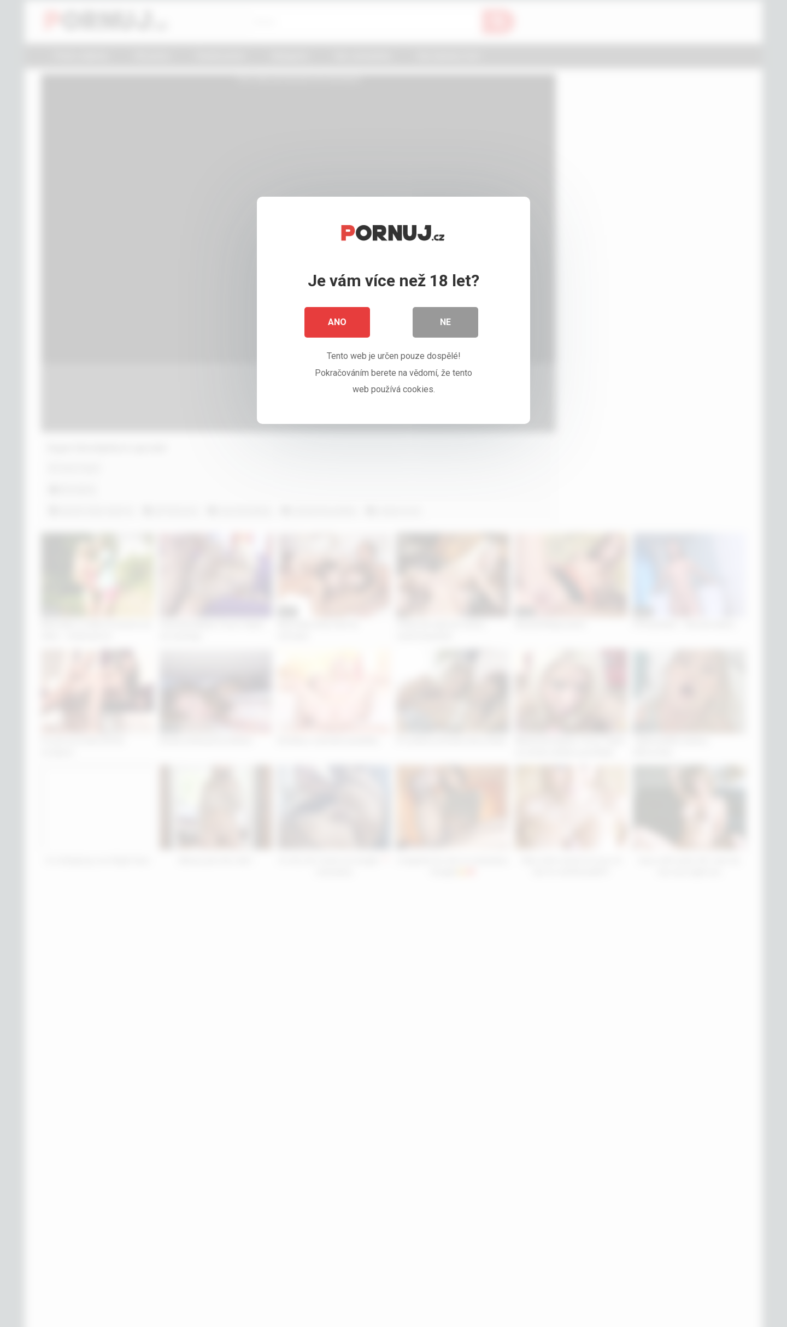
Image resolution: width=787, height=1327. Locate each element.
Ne (445, 322)
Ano (337, 322)
